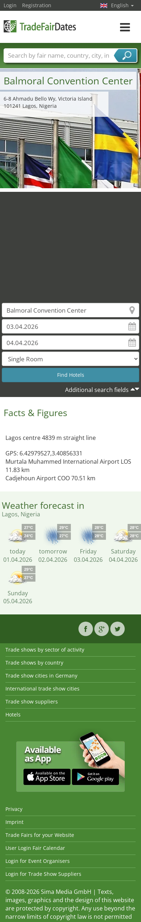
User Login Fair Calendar (35, 847)
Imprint (14, 822)
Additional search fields (97, 390)
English (122, 5)
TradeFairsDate (40, 26)
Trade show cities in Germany (41, 675)
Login (10, 5)
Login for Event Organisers (37, 860)
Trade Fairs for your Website (39, 834)
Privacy (13, 809)
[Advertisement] (68, 242)
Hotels (13, 714)
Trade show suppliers (31, 701)
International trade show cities (42, 688)
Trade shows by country (34, 662)
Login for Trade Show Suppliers (43, 873)
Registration (36, 5)
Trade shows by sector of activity (44, 649)
